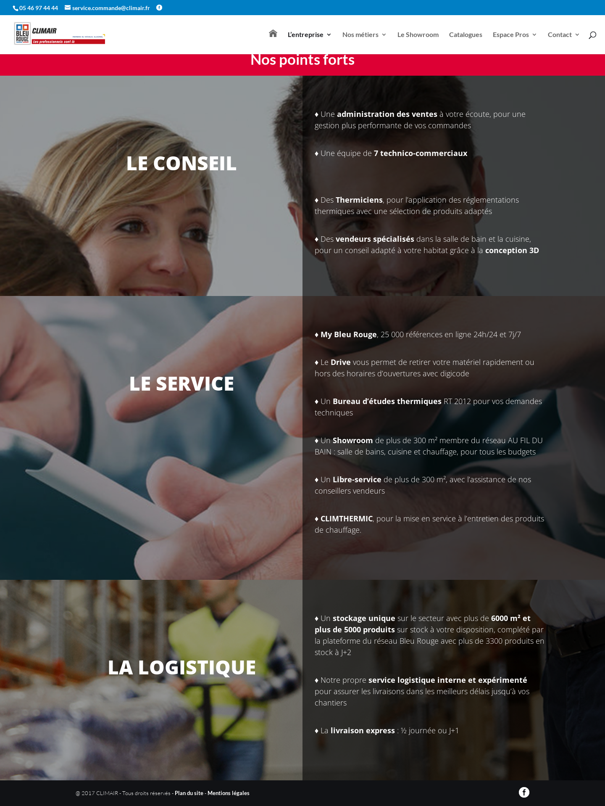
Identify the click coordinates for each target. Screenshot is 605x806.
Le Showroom (418, 35)
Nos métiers (360, 35)
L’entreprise (306, 35)
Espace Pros (511, 35)
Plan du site (189, 793)
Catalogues (465, 35)
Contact (560, 35)
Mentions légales (229, 793)
